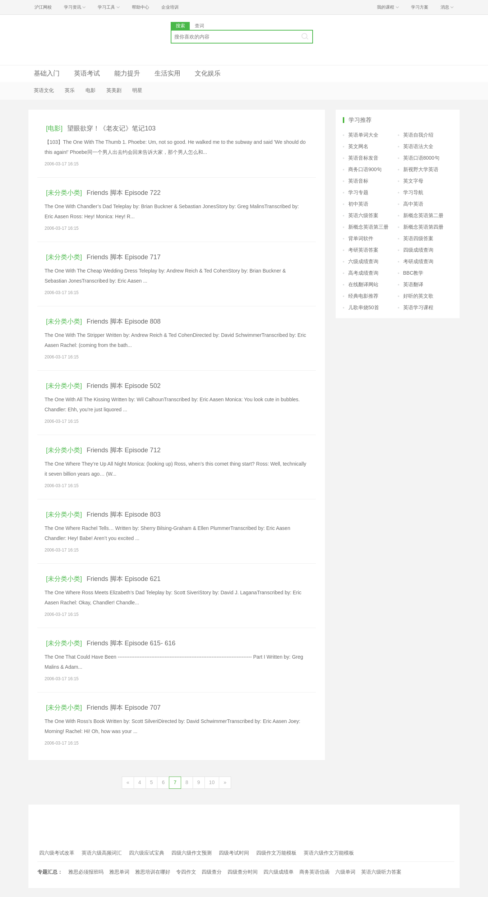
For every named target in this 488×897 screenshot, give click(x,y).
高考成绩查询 (363, 273)
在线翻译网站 (363, 284)
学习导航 (413, 192)
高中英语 (413, 204)
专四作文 (186, 872)
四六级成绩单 (278, 872)
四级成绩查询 (418, 250)
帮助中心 (140, 7)
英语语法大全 (418, 146)
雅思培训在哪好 (152, 872)
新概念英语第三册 (368, 227)
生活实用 (167, 73)
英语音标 (358, 181)
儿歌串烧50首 (363, 307)
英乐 (70, 90)
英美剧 (113, 90)
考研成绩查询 (418, 261)
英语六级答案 (363, 215)
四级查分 (212, 872)
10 (212, 782)
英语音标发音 (363, 158)
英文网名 (358, 146)
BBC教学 (413, 273)
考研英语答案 (363, 250)
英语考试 (87, 73)
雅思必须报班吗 (85, 872)
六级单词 (345, 872)
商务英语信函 (314, 872)
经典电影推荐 (363, 296)
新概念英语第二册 (423, 215)
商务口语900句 (365, 169)
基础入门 (47, 73)
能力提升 (127, 73)
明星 (137, 90)
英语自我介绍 (418, 135)
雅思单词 (119, 872)
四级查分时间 (242, 872)
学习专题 (358, 192)
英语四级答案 (418, 238)
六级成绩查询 (363, 261)
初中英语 (358, 204)
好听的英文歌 (418, 296)
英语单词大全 (363, 135)
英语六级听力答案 (381, 872)
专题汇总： (50, 872)
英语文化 (44, 90)
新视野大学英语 (420, 169)
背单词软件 (360, 238)
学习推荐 (360, 120)
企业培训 (170, 7)
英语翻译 (413, 284)
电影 (91, 90)
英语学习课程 (418, 307)
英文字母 (413, 181)
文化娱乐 (208, 73)
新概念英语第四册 (423, 227)
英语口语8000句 (421, 158)
